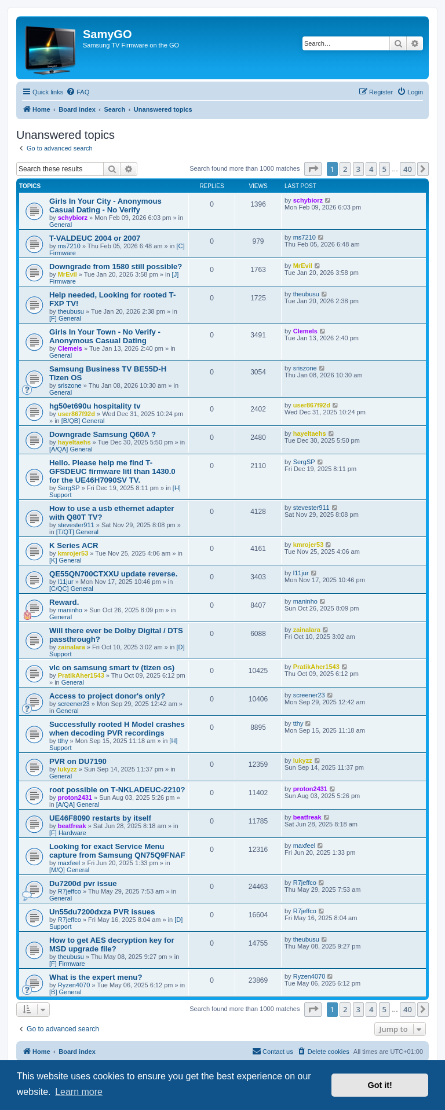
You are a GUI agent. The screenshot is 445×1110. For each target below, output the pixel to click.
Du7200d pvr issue (83, 883)
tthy (63, 740)
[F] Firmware (67, 963)
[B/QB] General (83, 420)
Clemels (70, 348)
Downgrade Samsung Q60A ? (102, 434)
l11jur (66, 581)
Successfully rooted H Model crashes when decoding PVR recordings (117, 728)
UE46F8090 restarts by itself (100, 818)
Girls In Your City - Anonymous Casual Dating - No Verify (105, 205)
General (60, 224)
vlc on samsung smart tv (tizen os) (111, 667)
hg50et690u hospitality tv (95, 406)
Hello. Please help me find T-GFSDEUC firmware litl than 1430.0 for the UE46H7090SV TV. (112, 471)
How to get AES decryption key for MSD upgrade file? (111, 944)
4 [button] (371, 169)
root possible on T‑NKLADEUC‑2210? (117, 789)
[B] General (65, 991)
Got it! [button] (380, 1085)
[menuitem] (77, 92)
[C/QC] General (71, 588)
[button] (313, 169)
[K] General (65, 560)
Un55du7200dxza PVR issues (102, 911)
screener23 (74, 703)
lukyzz (67, 769)
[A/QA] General (71, 449)
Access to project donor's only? (107, 696)
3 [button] (358, 169)
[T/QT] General (77, 531)
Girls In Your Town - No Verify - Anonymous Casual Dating (105, 336)
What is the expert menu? (95, 977)
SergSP (69, 487)
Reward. (64, 602)
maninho (70, 610)
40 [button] (407, 169)
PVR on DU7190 (78, 761)
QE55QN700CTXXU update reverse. (113, 573)
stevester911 (76, 524)
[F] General (65, 318)
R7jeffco (69, 891)
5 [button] (384, 169)
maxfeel (69, 862)
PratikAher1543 (81, 675)
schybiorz (72, 217)
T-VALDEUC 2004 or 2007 (94, 238)
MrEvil (67, 274)
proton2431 (75, 797)
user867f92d (76, 413)
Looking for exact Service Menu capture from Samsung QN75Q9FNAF (117, 850)
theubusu (71, 311)
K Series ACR (74, 545)
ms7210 (69, 245)
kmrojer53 (73, 553)
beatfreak (72, 825)
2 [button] (345, 169)
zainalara (71, 647)
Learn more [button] (79, 1092)
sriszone (70, 385)
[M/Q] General (69, 869)
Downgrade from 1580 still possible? (115, 266)
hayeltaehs (74, 442)
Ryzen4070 (74, 985)
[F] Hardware (67, 832)
